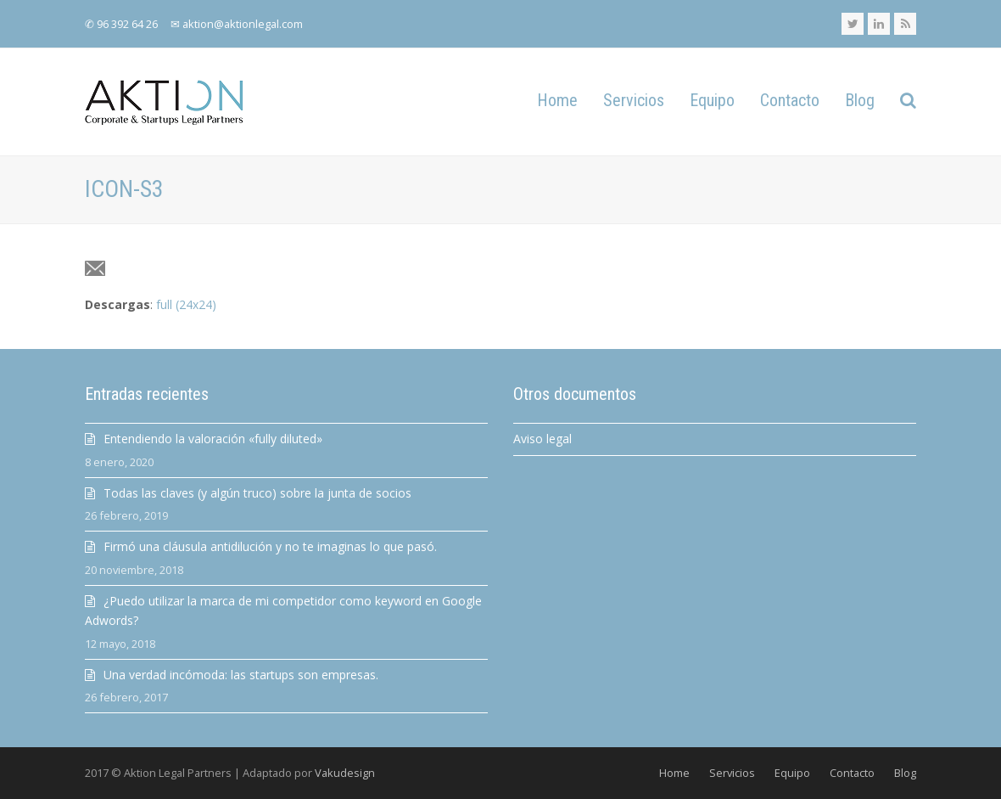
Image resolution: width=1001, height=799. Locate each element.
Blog (905, 772)
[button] (908, 102)
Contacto (852, 772)
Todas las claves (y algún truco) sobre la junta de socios (257, 493)
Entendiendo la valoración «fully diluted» (212, 438)
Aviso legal (542, 438)
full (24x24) (186, 304)
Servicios (732, 772)
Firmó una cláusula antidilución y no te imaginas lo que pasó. (270, 546)
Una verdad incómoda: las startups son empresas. (240, 675)
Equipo (792, 772)
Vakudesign (345, 772)
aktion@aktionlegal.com (242, 23)
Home (674, 772)
